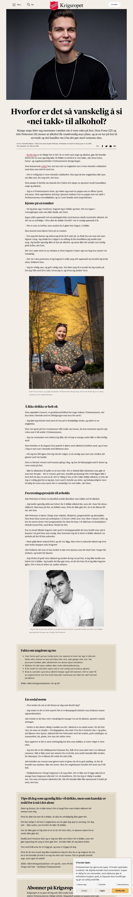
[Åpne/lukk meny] (16, 4)
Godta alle (120, 890)
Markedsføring (123, 884)
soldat (44, 166)
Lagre (104, 890)
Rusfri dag (31, 154)
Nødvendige (87, 884)
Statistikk (105, 884)
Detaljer (89, 890)
